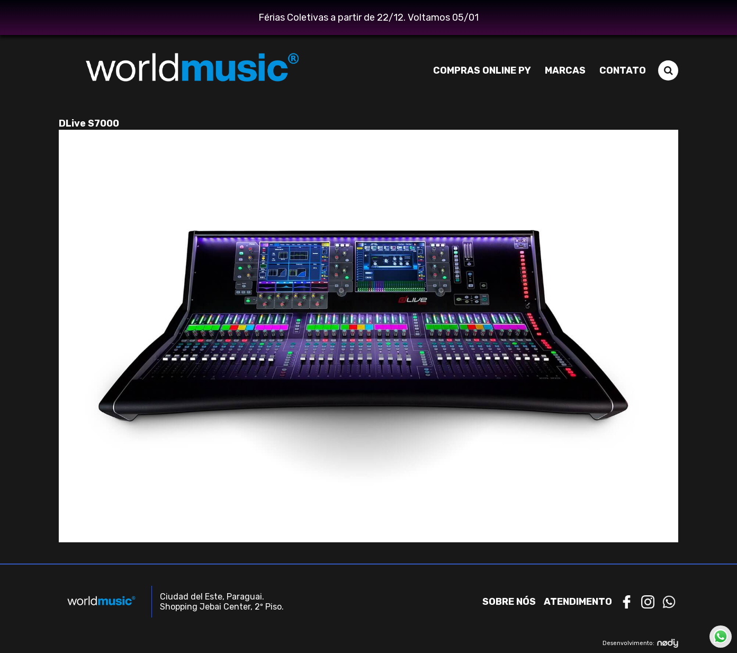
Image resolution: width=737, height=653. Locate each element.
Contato (622, 70)
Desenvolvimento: (640, 643)
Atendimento (578, 601)
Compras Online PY (482, 70)
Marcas (565, 70)
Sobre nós (509, 601)
